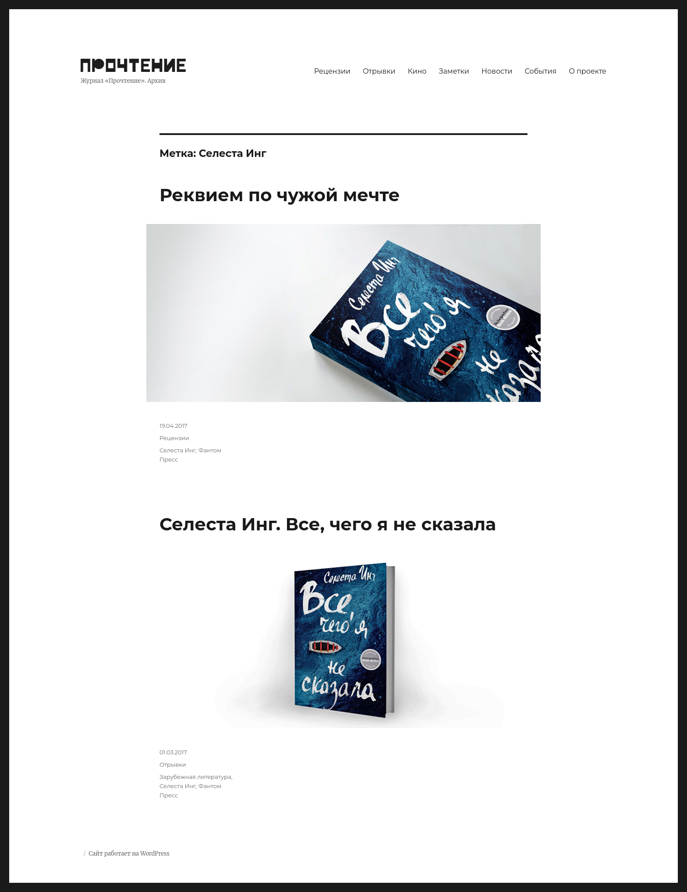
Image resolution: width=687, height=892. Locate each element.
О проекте (587, 71)
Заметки (454, 71)
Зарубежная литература (195, 776)
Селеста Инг (177, 450)
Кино (416, 71)
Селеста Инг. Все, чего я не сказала (327, 524)
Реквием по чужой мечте (279, 195)
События (541, 71)
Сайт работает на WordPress (129, 853)
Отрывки (379, 71)
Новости (497, 71)
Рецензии (332, 71)
